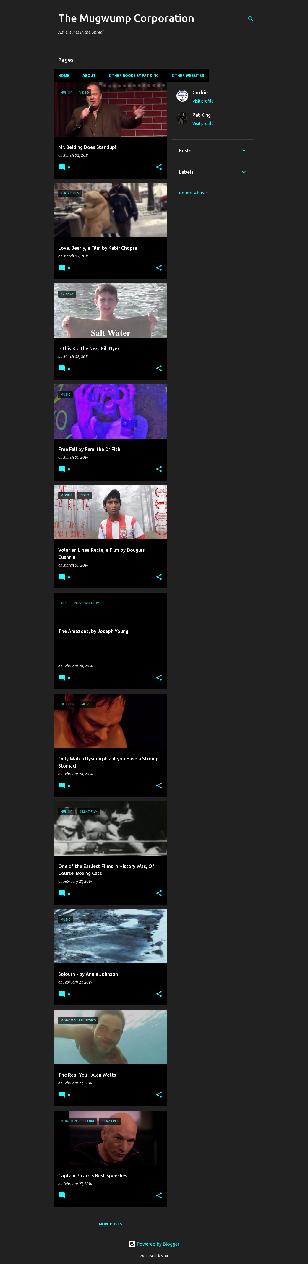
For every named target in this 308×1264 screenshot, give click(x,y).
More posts (110, 1224)
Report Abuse (193, 193)
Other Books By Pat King (134, 75)
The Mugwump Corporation (126, 18)
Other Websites (188, 75)
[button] (159, 167)
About (89, 75)
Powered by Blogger (154, 1244)
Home (63, 75)
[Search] (250, 19)
